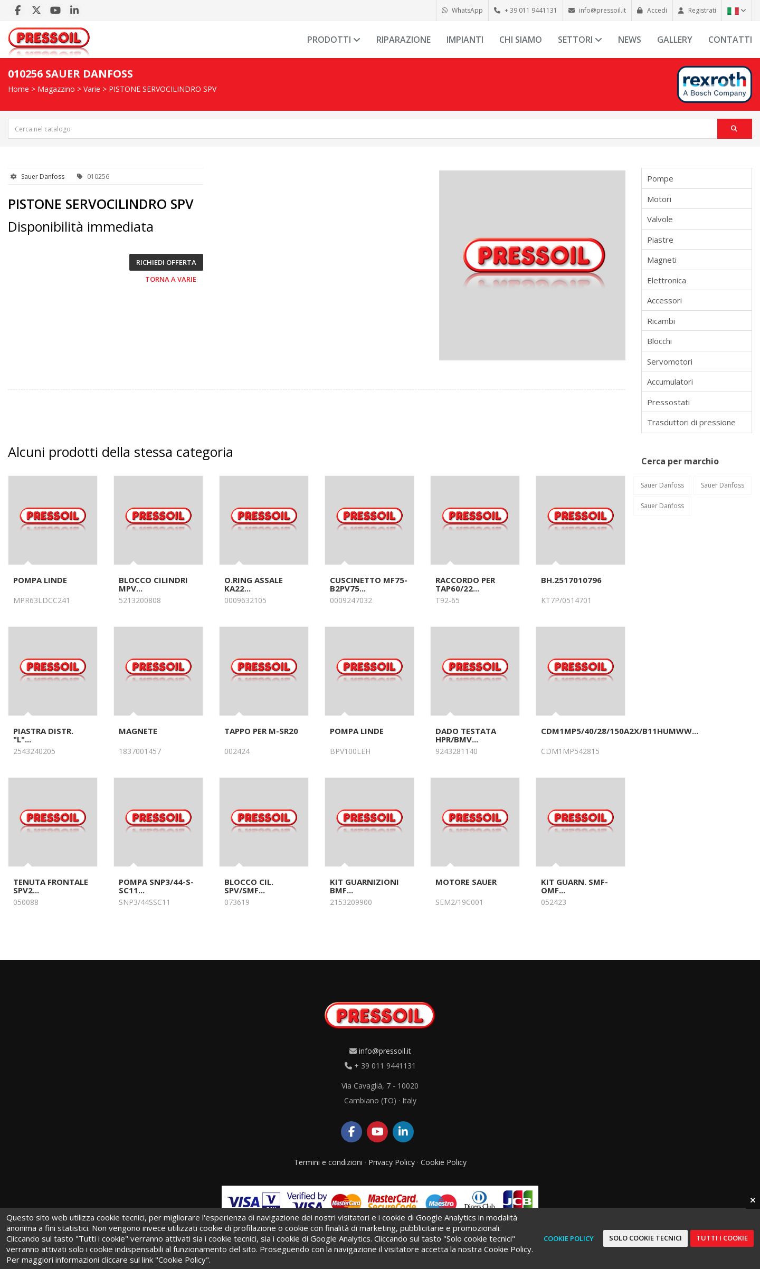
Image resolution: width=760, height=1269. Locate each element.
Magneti (662, 259)
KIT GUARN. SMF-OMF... (574, 885)
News (629, 39)
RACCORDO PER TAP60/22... (465, 584)
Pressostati (668, 402)
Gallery (674, 39)
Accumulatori (670, 381)
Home (18, 89)
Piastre (660, 239)
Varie (91, 89)
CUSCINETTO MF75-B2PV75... (368, 584)
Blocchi (659, 341)
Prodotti (333, 39)
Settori (580, 39)
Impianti (464, 39)
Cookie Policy (444, 1162)
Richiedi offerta (166, 262)
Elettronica (666, 280)
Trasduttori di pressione (691, 422)
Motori (659, 199)
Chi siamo (520, 39)
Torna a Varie (170, 279)
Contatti (730, 39)
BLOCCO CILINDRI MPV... (153, 584)
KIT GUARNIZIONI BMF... (364, 885)
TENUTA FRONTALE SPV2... (50, 885)
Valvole (660, 219)
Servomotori (669, 361)
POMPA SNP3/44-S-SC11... (156, 885)
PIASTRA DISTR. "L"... (43, 735)
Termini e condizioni (328, 1162)
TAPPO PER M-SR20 (261, 731)
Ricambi (661, 321)
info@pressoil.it (385, 1051)
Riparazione (403, 39)
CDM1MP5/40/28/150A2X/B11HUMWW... (619, 731)
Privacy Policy (391, 1162)
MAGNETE (138, 731)
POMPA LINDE (40, 580)
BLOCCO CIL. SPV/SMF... (248, 885)
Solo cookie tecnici (645, 1238)
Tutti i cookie (722, 1238)
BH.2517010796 (571, 580)
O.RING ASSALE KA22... (253, 584)
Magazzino (56, 89)
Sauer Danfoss (42, 176)
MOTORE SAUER (466, 881)
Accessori (664, 300)
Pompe (660, 178)
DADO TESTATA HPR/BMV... (465, 735)
